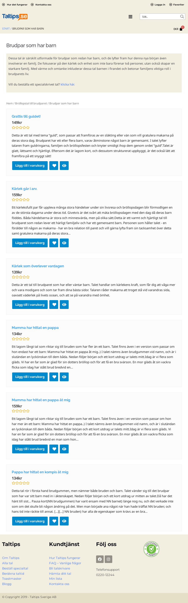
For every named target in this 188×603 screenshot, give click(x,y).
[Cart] (178, 29)
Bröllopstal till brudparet (31, 103)
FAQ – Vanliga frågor (65, 563)
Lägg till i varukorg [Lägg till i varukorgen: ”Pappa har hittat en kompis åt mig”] (29, 521)
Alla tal (7, 563)
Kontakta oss (59, 584)
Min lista (55, 579)
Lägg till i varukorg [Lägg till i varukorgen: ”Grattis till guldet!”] (29, 165)
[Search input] (159, 16)
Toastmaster (11, 579)
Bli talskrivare (59, 568)
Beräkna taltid (13, 574)
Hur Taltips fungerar (64, 558)
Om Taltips (10, 558)
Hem (9, 103)
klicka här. (68, 84)
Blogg (6, 584)
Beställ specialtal (15, 568)
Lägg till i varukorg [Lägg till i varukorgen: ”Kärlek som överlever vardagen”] (29, 304)
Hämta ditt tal (60, 574)
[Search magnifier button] (182, 16)
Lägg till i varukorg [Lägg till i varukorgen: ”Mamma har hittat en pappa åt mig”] (29, 449)
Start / (7, 28)
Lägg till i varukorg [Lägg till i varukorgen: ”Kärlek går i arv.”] (29, 243)
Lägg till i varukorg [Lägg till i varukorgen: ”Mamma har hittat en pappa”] (29, 377)
